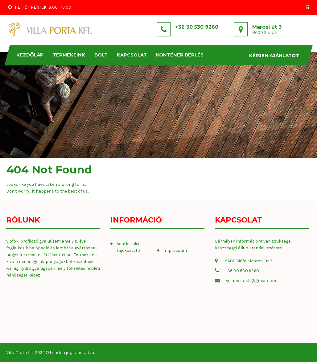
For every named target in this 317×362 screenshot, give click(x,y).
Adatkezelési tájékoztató (129, 247)
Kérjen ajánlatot (274, 55)
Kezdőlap (30, 55)
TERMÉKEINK (69, 55)
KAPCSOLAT (132, 55)
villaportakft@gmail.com (251, 280)
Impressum (175, 250)
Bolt (101, 55)
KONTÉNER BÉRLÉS (180, 55)
